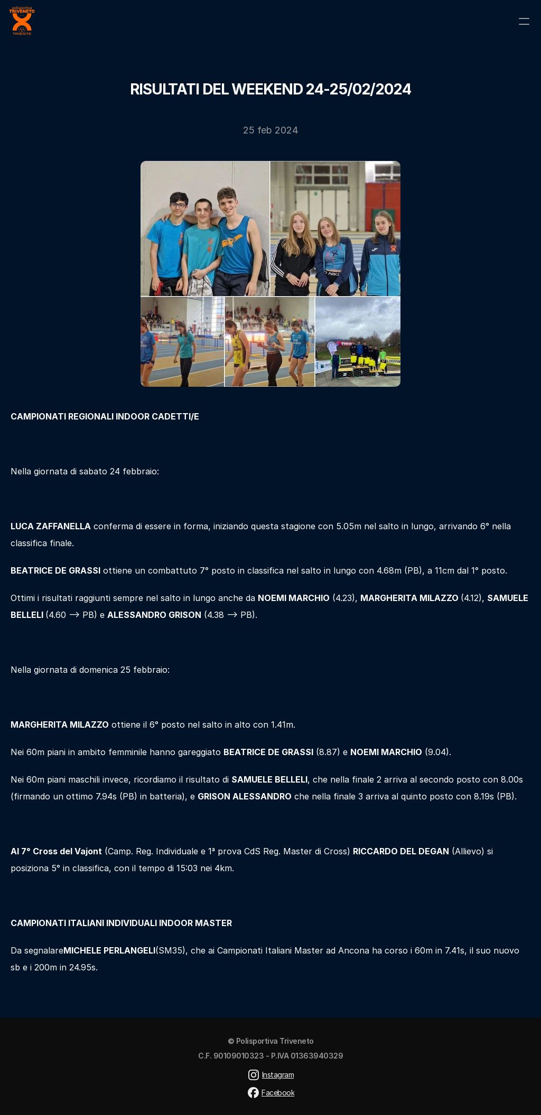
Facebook (278, 1092)
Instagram (278, 1074)
